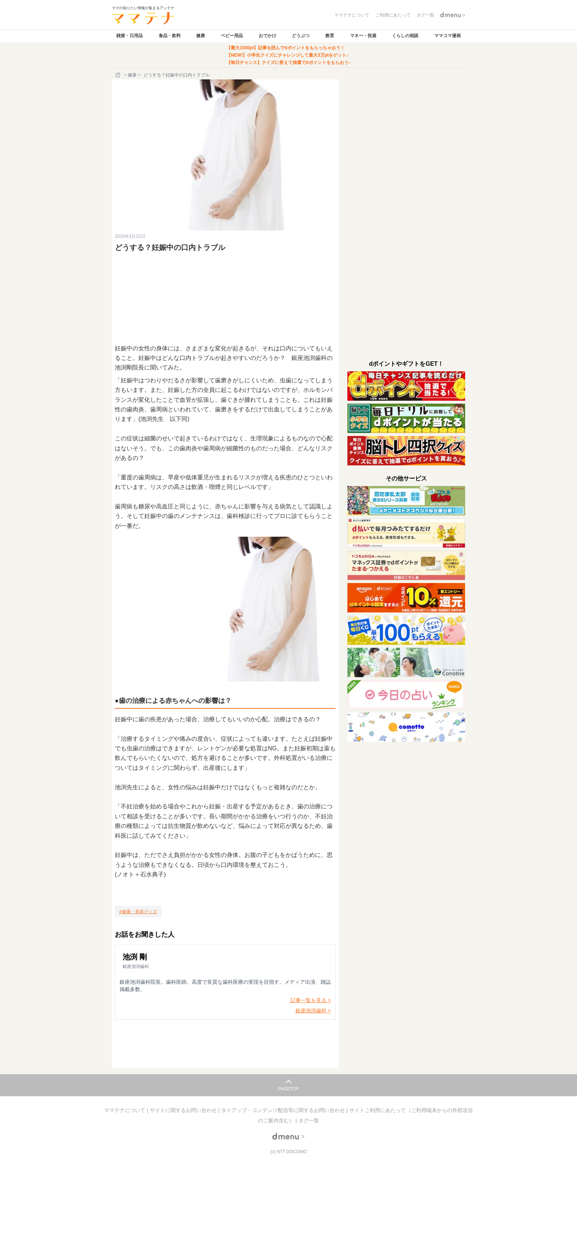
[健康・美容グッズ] (138, 912)
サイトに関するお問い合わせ (184, 1110)
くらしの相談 (405, 35)
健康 (200, 35)
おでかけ (267, 35)
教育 (329, 35)
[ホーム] (118, 75)
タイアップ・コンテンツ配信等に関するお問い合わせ (283, 1110)
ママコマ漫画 (447, 35)
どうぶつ (300, 35)
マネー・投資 (363, 35)
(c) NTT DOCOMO (288, 1151)
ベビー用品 (232, 35)
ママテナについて (125, 1110)
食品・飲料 (170, 35)
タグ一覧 (308, 1120)
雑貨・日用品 (129, 35)
